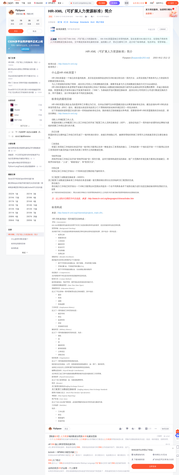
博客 (17, 3)
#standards (84, 22)
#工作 (66, 22)
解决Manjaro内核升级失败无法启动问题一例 (25, 183)
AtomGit (38, 3)
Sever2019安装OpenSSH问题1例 (21, 179)
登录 (126, 3)
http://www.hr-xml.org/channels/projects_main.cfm (80, 213)
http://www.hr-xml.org (67, 64)
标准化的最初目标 (18, 244)
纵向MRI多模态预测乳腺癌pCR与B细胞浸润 (24, 149)
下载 (23, 3)
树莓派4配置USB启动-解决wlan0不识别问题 (25, 187)
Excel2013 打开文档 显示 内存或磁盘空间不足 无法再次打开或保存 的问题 (25, 91)
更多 (60, 3)
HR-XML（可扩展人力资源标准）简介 (24, 63)
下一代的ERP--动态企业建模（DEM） (28, 132)
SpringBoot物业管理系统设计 (19, 163)
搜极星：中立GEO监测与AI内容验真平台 (24, 155)
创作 (172, 3)
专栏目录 (165, 429)
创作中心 (159, 3)
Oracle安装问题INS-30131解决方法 (23, 77)
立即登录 (107, 24)
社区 (29, 3)
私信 (34, 31)
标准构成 (14, 248)
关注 (66, 429)
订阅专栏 (163, 29)
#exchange (74, 22)
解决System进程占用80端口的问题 (23, 70)
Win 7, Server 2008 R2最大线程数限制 (24, 84)
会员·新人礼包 (140, 3)
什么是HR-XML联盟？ (19, 239)
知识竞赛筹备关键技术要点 (21, 159)
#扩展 (60, 22)
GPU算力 (50, 2)
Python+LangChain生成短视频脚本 (25, 166)
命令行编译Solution (23, 136)
